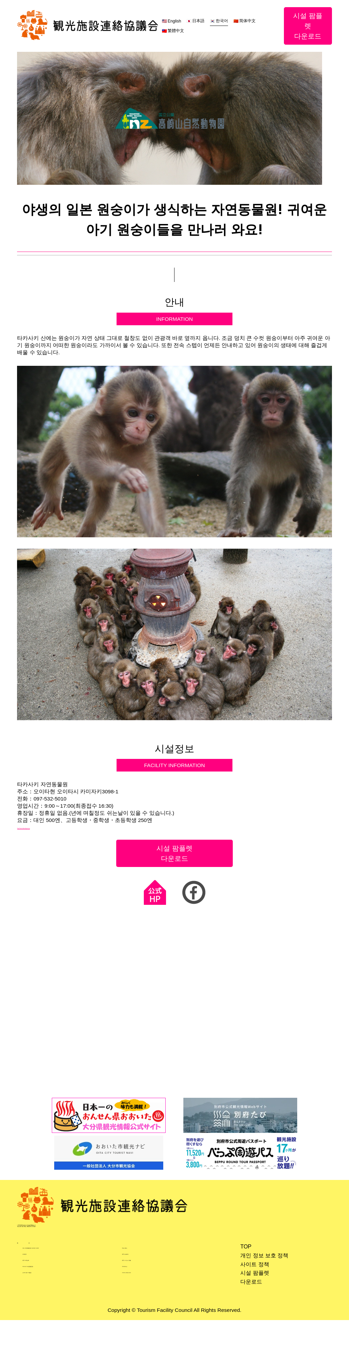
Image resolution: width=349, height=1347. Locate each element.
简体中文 (247, 20)
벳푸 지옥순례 (40, 1291)
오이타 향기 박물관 (46, 1308)
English (173, 20)
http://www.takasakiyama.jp (50, 833)
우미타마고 (136, 1300)
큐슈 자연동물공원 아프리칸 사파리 (66, 1273)
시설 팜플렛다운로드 (307, 26)
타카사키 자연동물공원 (51, 1300)
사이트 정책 (251, 1284)
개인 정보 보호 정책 (261, 1275)
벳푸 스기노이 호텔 (145, 1291)
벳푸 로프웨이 (139, 1282)
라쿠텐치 (34, 1282)
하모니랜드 (136, 1273)
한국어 (221, 20)
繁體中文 (175, 30)
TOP (242, 1266)
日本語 (198, 20)
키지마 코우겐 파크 (145, 1308)
